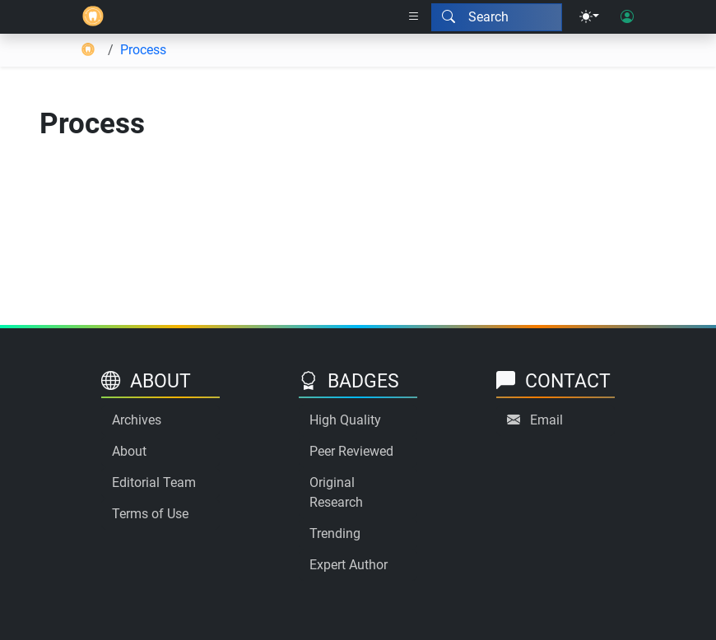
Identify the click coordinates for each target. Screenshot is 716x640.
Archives (136, 420)
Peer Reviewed (351, 451)
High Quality (345, 420)
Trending (334, 533)
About (129, 451)
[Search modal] (496, 17)
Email (546, 420)
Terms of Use (150, 514)
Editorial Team (154, 482)
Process (143, 50)
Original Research (336, 492)
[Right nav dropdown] (414, 17)
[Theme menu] (589, 17)
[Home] (93, 17)
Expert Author (348, 565)
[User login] (627, 17)
